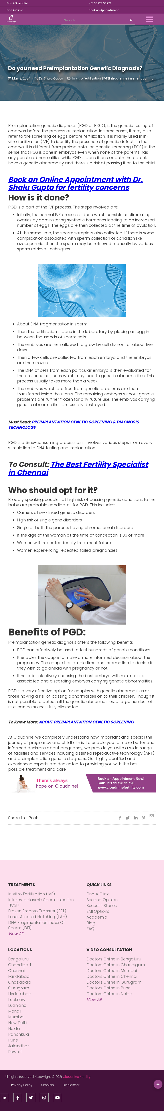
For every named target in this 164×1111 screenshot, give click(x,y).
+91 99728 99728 (100, 3)
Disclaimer (71, 1085)
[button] (149, 19)
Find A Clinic (15, 10)
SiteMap (47, 1085)
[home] (10, 19)
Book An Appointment (104, 10)
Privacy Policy (21, 1085)
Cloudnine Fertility (77, 1076)
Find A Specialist (18, 3)
